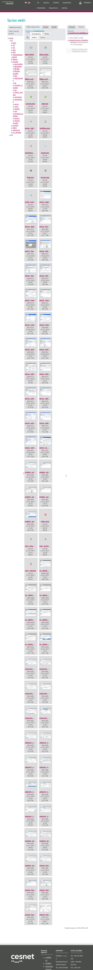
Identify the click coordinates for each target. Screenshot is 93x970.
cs (12, 40)
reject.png (45, 521)
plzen (15, 128)
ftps (15, 76)
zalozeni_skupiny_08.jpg (35, 816)
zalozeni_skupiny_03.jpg (35, 767)
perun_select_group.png (35, 374)
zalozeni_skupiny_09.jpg (49, 816)
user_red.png (30, 571)
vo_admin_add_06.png (34, 644)
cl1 (14, 45)
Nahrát (45, 27)
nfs (15, 90)
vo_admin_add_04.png (34, 620)
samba (16, 109)
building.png (45, 128)
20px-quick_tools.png (48, 55)
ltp (15, 83)
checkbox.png (30, 153)
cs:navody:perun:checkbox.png (78, 33)
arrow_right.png (31, 128)
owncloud (18, 97)
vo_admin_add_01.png (48, 571)
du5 (14, 52)
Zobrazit (72, 27)
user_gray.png (30, 546)
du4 (14, 50)
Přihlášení (85, 2)
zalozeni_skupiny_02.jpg (49, 743)
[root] (11, 38)
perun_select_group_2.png (50, 374)
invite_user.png (31, 202)
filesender (18, 66)
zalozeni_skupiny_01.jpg (35, 743)
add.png (45, 104)
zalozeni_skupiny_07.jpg (49, 792)
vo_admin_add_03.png (48, 595)
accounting (18, 64)
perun (16, 104)
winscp (17, 118)
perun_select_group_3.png (36, 399)
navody (15, 62)
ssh (15, 111)
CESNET (48, 963)
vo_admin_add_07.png (48, 644)
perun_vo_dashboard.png (49, 448)
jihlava (15, 59)
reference (16, 130)
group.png (45, 177)
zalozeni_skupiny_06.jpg (35, 792)
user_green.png (45, 546)
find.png (30, 177)
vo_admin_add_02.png (34, 595)
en (12, 135)
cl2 (14, 48)
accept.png (30, 104)
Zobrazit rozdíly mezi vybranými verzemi (79, 50)
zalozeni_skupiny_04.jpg (49, 767)
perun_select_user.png (48, 423)
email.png (45, 153)
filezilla (16, 69)
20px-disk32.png (31, 55)
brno (14, 43)
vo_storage (17, 132)
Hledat (54, 27)
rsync (16, 107)
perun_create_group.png (35, 300)
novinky (15, 125)
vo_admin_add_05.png (48, 620)
